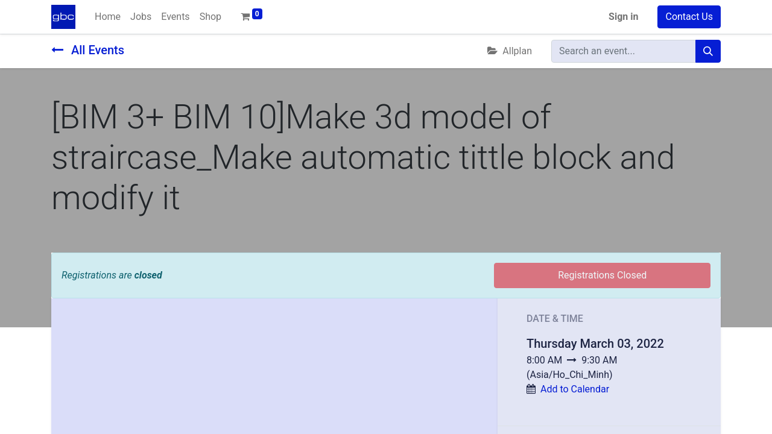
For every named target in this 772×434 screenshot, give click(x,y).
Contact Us (689, 16)
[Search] (708, 51)
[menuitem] (107, 17)
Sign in (623, 16)
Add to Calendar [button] (574, 389)
